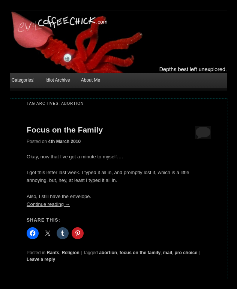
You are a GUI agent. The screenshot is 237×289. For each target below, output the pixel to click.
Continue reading (48, 204)
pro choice (186, 252)
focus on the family (140, 252)
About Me (90, 80)
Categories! (23, 80)
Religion (70, 252)
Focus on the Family (65, 129)
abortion (108, 252)
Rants (52, 252)
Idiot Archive (57, 80)
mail (167, 252)
